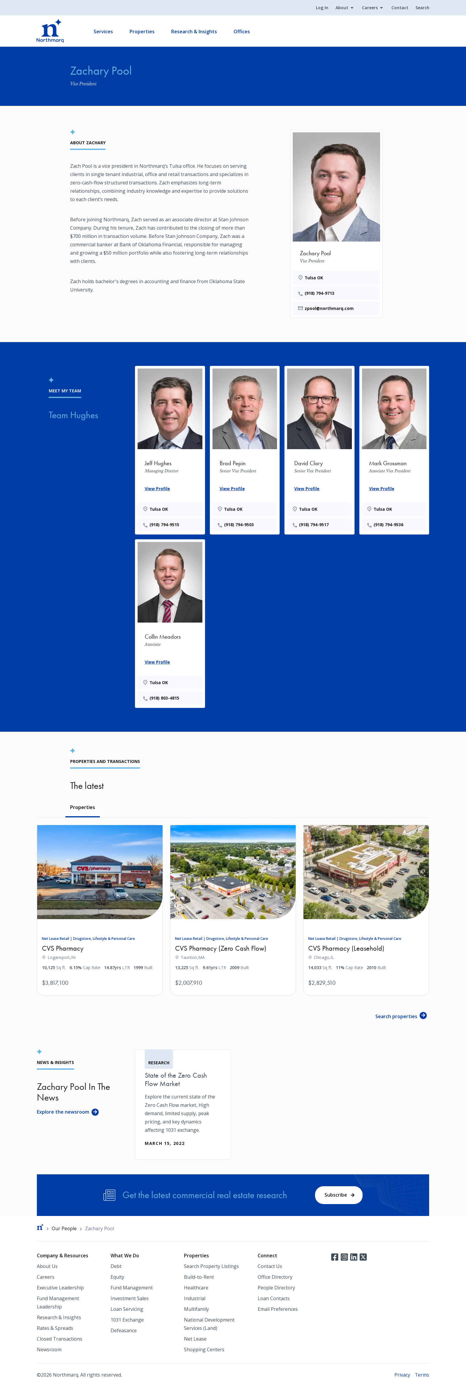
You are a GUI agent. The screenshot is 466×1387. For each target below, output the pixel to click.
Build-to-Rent (199, 1277)
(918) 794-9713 (320, 293)
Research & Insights (194, 31)
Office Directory (275, 1277)
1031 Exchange (127, 1320)
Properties (142, 31)
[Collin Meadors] (170, 623)
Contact (399, 8)
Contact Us (270, 1267)
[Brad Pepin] (245, 449)
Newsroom (49, 1350)
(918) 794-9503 (239, 525)
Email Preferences (278, 1309)
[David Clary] (319, 449)
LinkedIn (353, 1257)
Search (422, 8)
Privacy (402, 1375)
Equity (117, 1277)
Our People (64, 1229)
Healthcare (196, 1288)
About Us (47, 1267)
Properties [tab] (82, 807)
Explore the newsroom (63, 1112)
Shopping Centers (204, 1350)
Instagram (344, 1257)
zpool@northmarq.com (329, 308)
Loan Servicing (127, 1309)
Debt (116, 1267)
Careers (369, 8)
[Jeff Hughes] (170, 449)
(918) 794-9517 (314, 525)
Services (103, 31)
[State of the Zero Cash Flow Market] (183, 1104)
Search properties (396, 1017)
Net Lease (195, 1339)
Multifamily (196, 1309)
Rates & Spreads (55, 1328)
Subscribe (336, 1195)
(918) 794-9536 (389, 525)
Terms (422, 1375)
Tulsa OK (314, 277)
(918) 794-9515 (164, 525)
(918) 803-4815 (164, 698)
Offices (242, 31)
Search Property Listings (211, 1267)
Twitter (363, 1257)
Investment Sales (130, 1299)
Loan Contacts (274, 1299)
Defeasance (124, 1331)
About (341, 8)
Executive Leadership (60, 1288)
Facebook (334, 1257)
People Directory (276, 1288)
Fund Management (132, 1288)
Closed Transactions (59, 1339)
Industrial (194, 1299)
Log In (322, 8)
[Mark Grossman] (394, 449)
